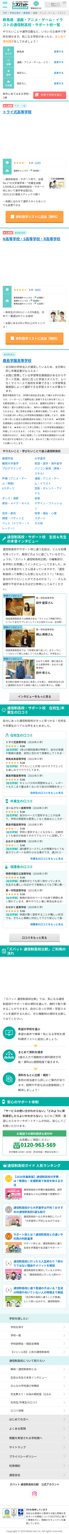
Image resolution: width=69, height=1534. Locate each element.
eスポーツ (8, 488)
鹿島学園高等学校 (17, 360)
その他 (38, 523)
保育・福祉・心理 (45, 513)
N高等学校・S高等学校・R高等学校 (31, 238)
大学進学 (39, 458)
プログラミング (11, 468)
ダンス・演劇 (10, 498)
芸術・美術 (9, 513)
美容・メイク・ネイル (16, 503)
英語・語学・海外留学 (48, 463)
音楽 (37, 498)
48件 (37, 289)
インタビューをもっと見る (34, 696)
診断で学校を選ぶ (51, 95)
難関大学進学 (10, 463)
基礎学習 (7, 458)
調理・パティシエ (13, 518)
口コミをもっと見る (34, 937)
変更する (59, 51)
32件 (37, 162)
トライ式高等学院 (17, 111)
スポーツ (39, 518)
